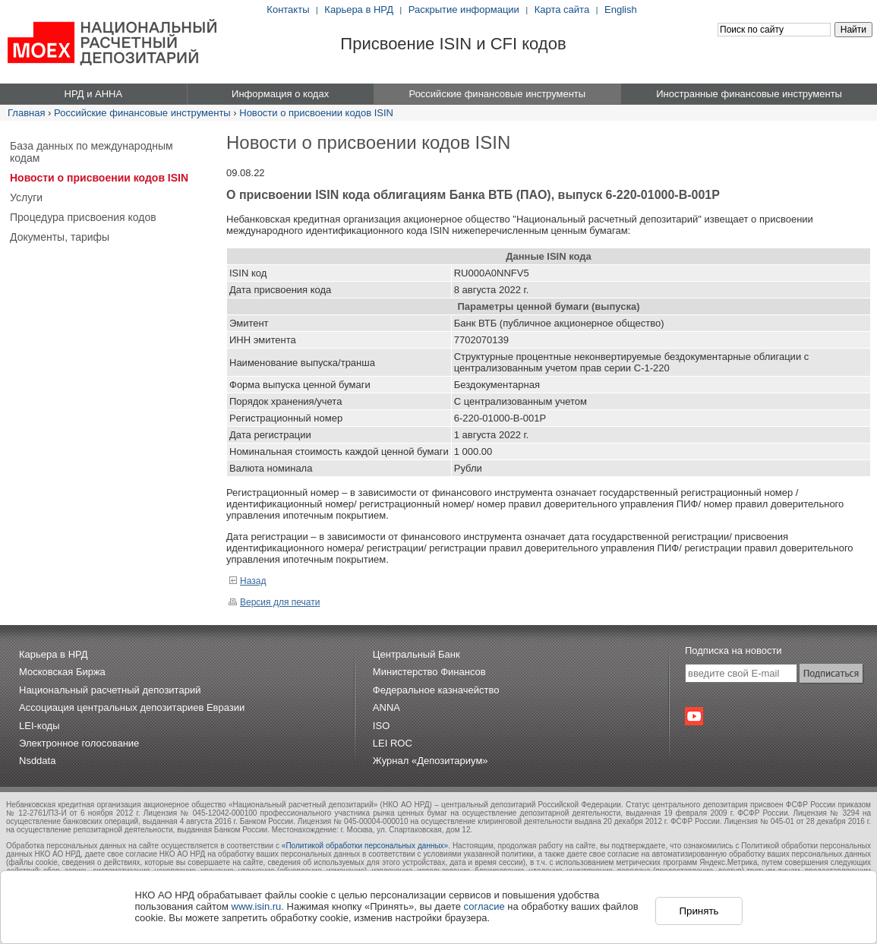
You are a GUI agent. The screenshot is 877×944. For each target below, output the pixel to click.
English (620, 9)
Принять (698, 911)
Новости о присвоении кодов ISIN (316, 112)
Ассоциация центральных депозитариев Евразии (131, 707)
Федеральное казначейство (436, 690)
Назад (247, 581)
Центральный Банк (416, 654)
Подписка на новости (733, 650)
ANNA (386, 707)
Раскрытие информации (464, 9)
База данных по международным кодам (91, 152)
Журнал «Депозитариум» (430, 760)
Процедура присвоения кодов (83, 217)
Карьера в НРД (358, 9)
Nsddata (37, 760)
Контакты (288, 9)
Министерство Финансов (429, 671)
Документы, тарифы (59, 237)
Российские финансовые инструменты (142, 112)
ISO (381, 725)
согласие (484, 906)
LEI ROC (392, 743)
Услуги (26, 197)
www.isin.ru (257, 906)
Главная (26, 112)
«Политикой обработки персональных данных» (365, 845)
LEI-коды (39, 725)
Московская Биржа (62, 671)
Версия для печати (274, 602)
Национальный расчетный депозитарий (109, 690)
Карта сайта (562, 9)
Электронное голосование (79, 743)
